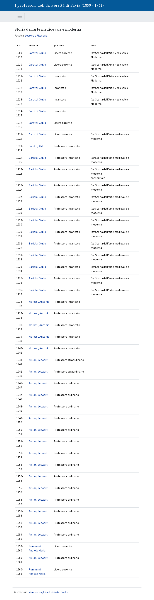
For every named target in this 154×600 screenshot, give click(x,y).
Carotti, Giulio (37, 53)
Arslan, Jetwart (38, 360)
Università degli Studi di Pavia (43, 592)
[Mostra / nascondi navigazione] (20, 16)
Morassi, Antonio (39, 301)
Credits (65, 592)
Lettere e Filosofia (36, 35)
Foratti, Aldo (36, 146)
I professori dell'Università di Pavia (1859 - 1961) (59, 5)
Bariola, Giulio (37, 157)
